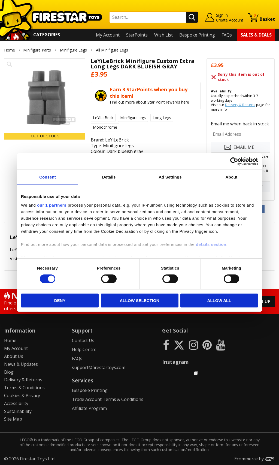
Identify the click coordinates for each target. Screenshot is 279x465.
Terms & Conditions (24, 388)
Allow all (219, 300)
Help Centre (84, 349)
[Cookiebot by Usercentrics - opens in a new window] (234, 161)
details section (211, 244)
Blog (9, 372)
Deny (60, 300)
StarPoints (137, 35)
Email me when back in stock (240, 124)
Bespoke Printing (197, 35)
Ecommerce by (254, 459)
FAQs (227, 35)
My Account (108, 35)
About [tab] (232, 177)
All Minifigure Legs (112, 50)
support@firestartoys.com (98, 367)
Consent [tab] (47, 177)
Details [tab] (109, 177)
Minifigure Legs (73, 50)
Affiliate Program (89, 408)
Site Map (13, 419)
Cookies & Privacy (22, 395)
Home (9, 50)
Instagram (175, 361)
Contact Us (83, 340)
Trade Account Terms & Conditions (107, 399)
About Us (13, 356)
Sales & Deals (256, 35)
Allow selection (139, 300)
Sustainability (18, 411)
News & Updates (21, 364)
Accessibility (16, 403)
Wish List (163, 35)
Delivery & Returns (240, 104)
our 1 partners (51, 205)
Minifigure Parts (37, 50)
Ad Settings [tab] (170, 177)
